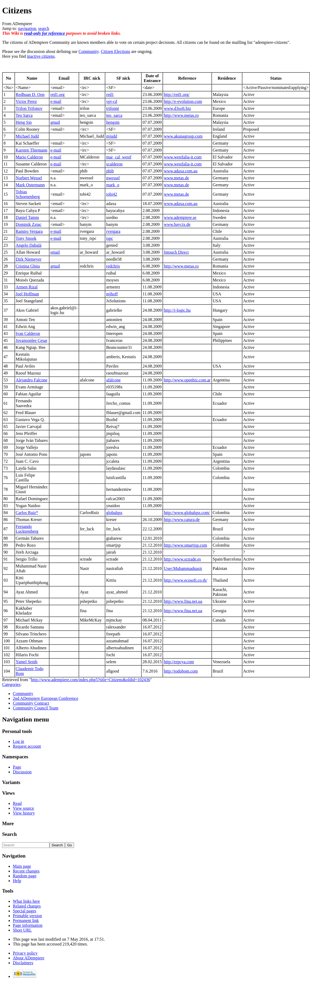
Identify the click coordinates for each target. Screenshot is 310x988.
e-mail (55, 101)
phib (110, 171)
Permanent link (26, 920)
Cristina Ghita (28, 266)
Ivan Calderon (28, 333)
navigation (27, 28)
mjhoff (112, 294)
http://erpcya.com (179, 661)
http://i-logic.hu (177, 310)
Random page (24, 876)
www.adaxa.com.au (180, 171)
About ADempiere (28, 958)
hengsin (112, 122)
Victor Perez (26, 101)
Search (9, 834)
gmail (55, 122)
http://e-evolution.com (183, 101)
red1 (110, 94)
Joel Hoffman (27, 294)
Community (89, 51)
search (43, 28)
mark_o (112, 185)
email (55, 252)
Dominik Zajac (28, 224)
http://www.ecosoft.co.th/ (185, 580)
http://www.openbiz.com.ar (187, 380)
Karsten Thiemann (31, 150)
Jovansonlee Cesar (32, 340)
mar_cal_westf (118, 157)
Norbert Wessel (29, 178)
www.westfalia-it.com (182, 157)
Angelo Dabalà (28, 245)
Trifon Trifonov (29, 108)
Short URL (22, 930)
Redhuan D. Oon (30, 94)
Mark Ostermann (30, 185)
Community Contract (31, 703)
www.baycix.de (177, 224)
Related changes (27, 906)
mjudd (111, 136)
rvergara (113, 231)
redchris (113, 266)
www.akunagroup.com (183, 136)
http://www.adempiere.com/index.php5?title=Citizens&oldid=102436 (90, 679)
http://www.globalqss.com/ (187, 512)
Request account (27, 746)
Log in (18, 741)
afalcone (113, 380)
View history (24, 813)
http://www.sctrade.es (182, 559)
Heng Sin (24, 122)
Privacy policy (25, 953)
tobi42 (111, 194)
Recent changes (26, 871)
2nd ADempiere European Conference (45, 698)
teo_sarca (114, 115)
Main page (22, 866)
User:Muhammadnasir (183, 568)
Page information (27, 925)
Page (17, 767)
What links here (26, 901)
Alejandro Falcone (32, 380)
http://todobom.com (181, 671)
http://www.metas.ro (181, 115)
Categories (11, 684)
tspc (109, 238)
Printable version (27, 915)
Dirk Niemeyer (28, 259)
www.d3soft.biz (177, 108)
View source (23, 808)
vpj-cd (111, 101)
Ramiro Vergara (29, 231)
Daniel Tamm (27, 217)
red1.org (57, 94)
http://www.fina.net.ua (183, 601)
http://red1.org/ (176, 94)
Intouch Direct (176, 252)
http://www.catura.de (182, 519)
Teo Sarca (24, 115)
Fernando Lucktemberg (27, 529)
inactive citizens (41, 56)
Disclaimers (23, 962)
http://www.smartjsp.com (185, 545)
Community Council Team (35, 708)
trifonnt (112, 108)
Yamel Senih (27, 661)
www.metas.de (176, 178)
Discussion (22, 772)
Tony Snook (26, 238)
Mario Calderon (29, 157)
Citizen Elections (115, 51)
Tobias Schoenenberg (28, 194)
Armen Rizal (27, 287)
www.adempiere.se (180, 217)
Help (17, 880)
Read (17, 803)
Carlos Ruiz (26, 512)
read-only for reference (44, 33)
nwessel (113, 178)
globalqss (114, 512)
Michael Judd (27, 136)
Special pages (24, 911)
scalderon (114, 164)
